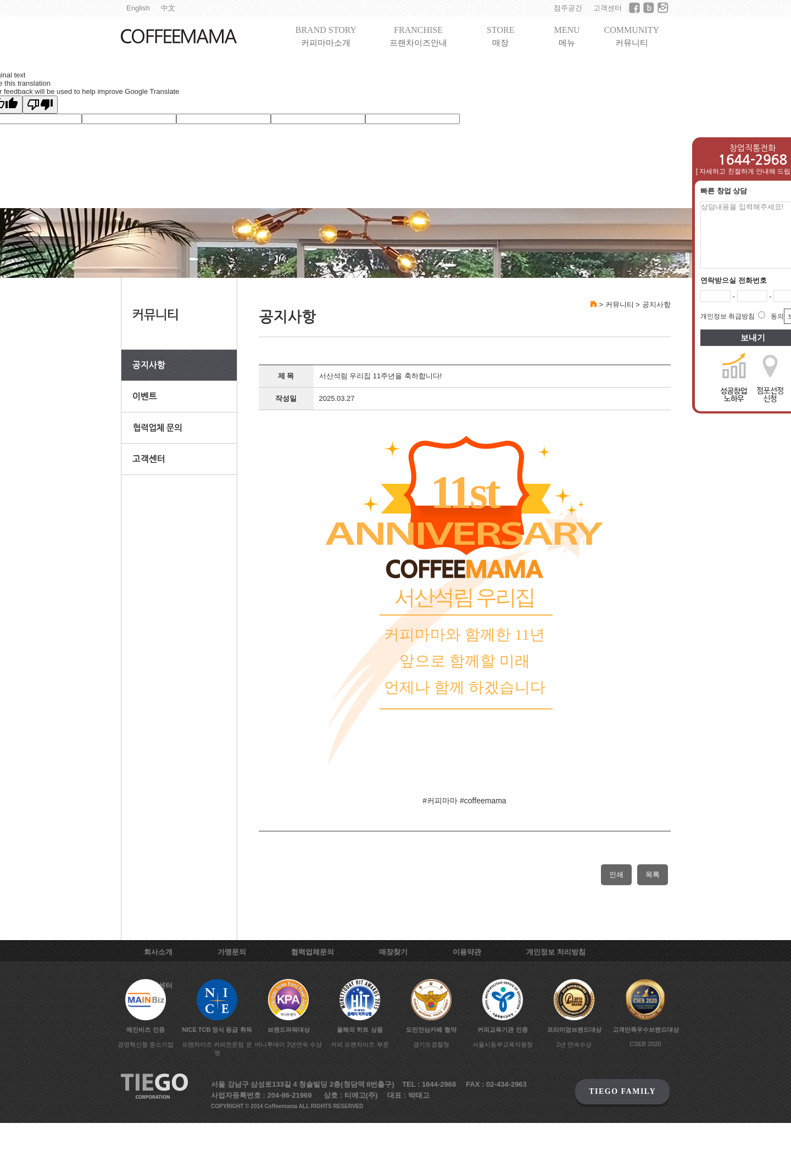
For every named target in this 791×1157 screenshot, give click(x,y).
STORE (500, 36)
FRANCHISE (418, 36)
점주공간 (568, 8)
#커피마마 (440, 800)
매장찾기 (393, 952)
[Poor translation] (40, 105)
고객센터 (607, 8)
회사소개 (158, 952)
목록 (652, 874)
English (138, 8)
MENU (567, 36)
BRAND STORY (326, 36)
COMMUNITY (631, 36)
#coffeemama (483, 800)
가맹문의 (232, 952)
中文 (168, 8)
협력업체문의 (312, 952)
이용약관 (467, 952)
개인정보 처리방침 (556, 952)
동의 (777, 316)
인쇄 (616, 874)
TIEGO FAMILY (622, 1091)
